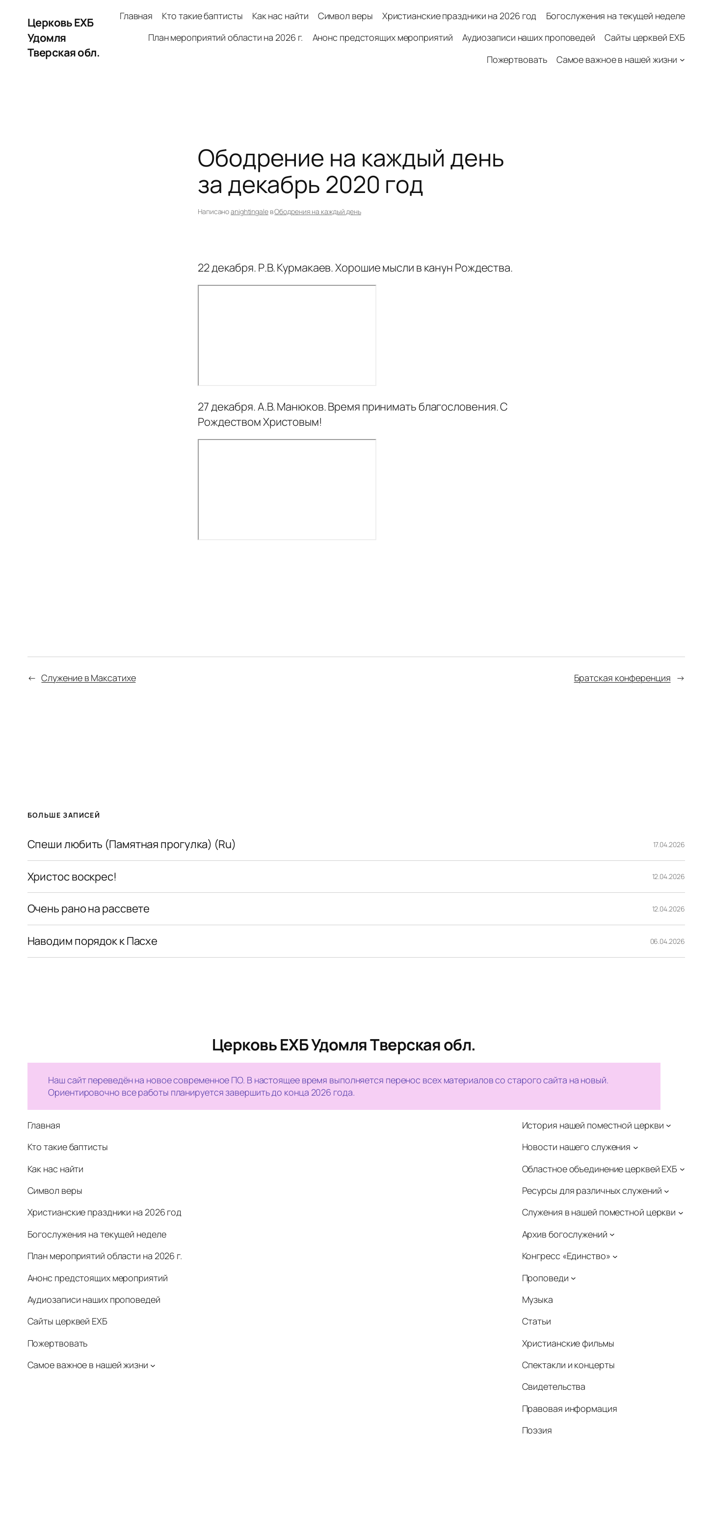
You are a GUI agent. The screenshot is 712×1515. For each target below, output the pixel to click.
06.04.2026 (667, 941)
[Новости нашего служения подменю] (635, 1147)
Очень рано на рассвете (88, 909)
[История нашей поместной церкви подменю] (668, 1125)
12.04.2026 (668, 876)
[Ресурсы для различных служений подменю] (666, 1190)
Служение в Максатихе (88, 678)
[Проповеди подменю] (573, 1278)
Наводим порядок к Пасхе (92, 941)
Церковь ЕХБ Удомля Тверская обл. (63, 37)
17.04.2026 (669, 844)
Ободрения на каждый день (317, 211)
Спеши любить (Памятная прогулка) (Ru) (131, 844)
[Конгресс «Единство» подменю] (615, 1256)
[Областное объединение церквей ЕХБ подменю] (682, 1169)
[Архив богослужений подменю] (612, 1234)
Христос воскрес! (72, 877)
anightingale (249, 211)
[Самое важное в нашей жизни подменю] (682, 59)
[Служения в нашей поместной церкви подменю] (681, 1212)
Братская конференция (622, 678)
